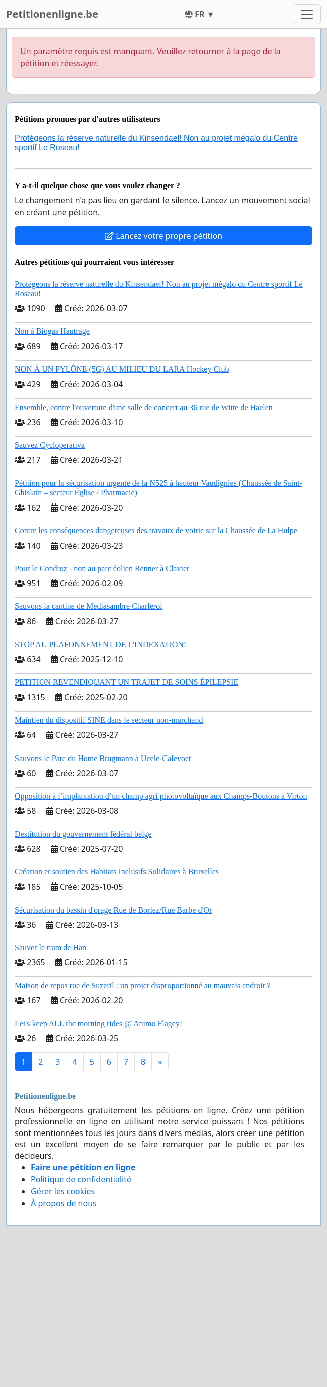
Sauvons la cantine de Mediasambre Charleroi (88, 606)
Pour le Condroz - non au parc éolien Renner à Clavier (102, 568)
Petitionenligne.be (52, 14)
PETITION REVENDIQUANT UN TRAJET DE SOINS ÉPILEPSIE (126, 682)
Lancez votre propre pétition (163, 235)
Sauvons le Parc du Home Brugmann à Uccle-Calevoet (103, 758)
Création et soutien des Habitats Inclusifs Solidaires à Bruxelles (117, 871)
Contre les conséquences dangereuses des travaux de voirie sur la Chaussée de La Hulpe (156, 530)
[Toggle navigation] (307, 14)
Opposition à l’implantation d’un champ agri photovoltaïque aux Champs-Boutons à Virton (161, 796)
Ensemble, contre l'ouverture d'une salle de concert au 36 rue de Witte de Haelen (144, 407)
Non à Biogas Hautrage (52, 331)
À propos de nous (64, 1203)
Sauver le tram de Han (50, 947)
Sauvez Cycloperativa (50, 445)
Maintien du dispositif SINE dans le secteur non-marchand (109, 720)
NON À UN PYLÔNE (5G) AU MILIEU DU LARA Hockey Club (122, 369)
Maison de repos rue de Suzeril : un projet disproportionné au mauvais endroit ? (143, 985)
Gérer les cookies (63, 1191)
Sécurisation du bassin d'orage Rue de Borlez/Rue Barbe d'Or (113, 910)
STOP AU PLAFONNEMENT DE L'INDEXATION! (100, 644)
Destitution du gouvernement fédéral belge (83, 834)
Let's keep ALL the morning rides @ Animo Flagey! (98, 1023)
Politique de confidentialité (81, 1179)
